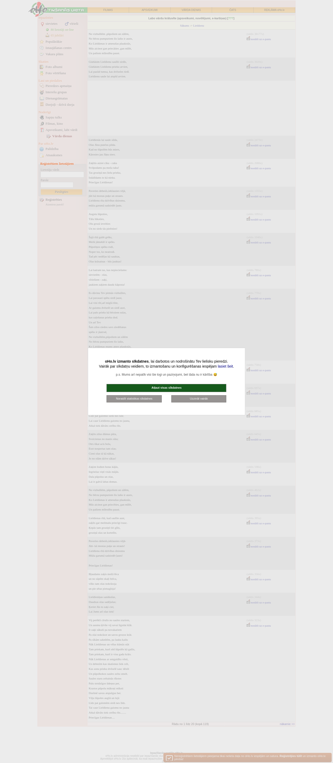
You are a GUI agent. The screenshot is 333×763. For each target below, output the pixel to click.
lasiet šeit (225, 366)
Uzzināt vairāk (199, 398)
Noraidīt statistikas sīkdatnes (134, 398)
